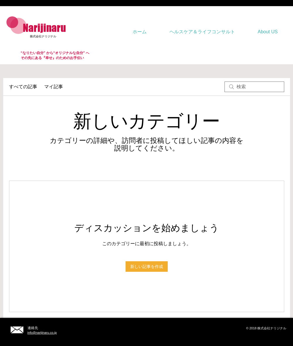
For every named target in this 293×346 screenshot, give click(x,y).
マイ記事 (53, 86)
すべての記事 (23, 86)
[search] (254, 87)
